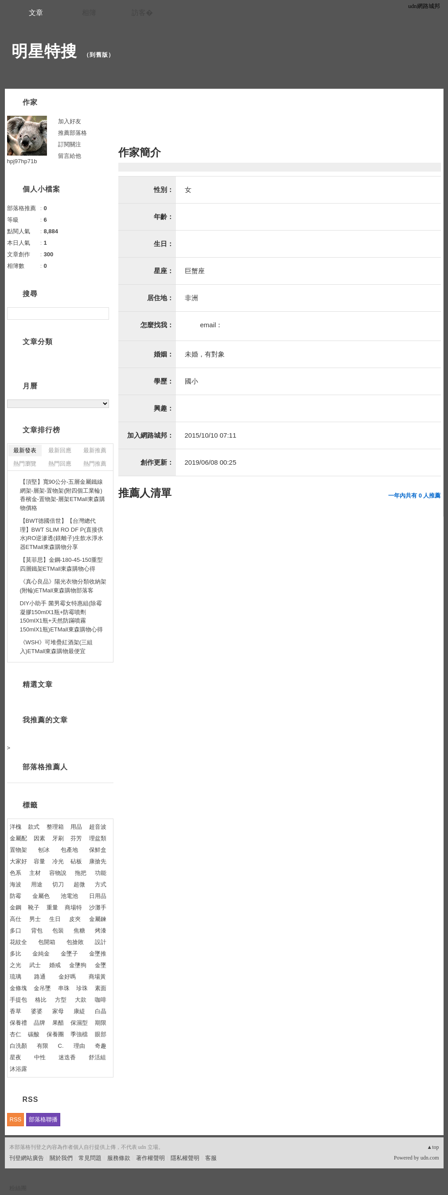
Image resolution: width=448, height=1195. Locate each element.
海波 (15, 884)
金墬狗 (77, 965)
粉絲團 (18, 1188)
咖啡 (100, 999)
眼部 (100, 1034)
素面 (100, 988)
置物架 (18, 849)
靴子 (33, 907)
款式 (33, 826)
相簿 (89, 12)
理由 (79, 1045)
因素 (39, 838)
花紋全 (18, 942)
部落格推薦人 (45, 767)
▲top (433, 1147)
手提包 (18, 999)
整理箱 (55, 826)
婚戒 (55, 965)
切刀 (58, 884)
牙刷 (58, 838)
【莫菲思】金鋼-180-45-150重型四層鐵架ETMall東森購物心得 (61, 564)
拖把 (80, 873)
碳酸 (33, 1034)
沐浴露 (18, 1069)
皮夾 (75, 919)
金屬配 (18, 838)
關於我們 (61, 1158)
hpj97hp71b (22, 161)
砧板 (76, 861)
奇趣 (100, 1045)
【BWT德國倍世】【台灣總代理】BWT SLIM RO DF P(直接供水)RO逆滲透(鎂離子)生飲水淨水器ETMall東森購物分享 (62, 533)
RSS (16, 1119)
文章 (36, 12)
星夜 (15, 1057)
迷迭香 (67, 1057)
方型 (60, 999)
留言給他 (69, 156)
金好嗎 (67, 976)
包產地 (69, 849)
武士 (35, 965)
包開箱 (46, 942)
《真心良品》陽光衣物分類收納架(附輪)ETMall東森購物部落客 (63, 586)
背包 (37, 930)
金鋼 (15, 907)
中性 (40, 1057)
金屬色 (41, 896)
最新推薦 (94, 450)
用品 (76, 826)
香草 (15, 1011)
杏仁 (15, 1034)
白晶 (100, 1011)
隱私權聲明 (185, 1158)
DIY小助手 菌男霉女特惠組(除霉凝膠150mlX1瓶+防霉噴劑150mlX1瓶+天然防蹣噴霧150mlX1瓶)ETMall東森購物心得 (61, 616)
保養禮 (18, 1022)
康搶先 (97, 861)
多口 (15, 930)
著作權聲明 (150, 1158)
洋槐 (15, 826)
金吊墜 (42, 988)
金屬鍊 (97, 919)
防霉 (15, 896)
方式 (100, 884)
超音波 (97, 826)
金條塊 (18, 988)
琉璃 (15, 976)
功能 (100, 873)
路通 (40, 976)
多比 (15, 953)
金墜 (100, 965)
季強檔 (79, 1034)
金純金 (41, 953)
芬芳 (76, 838)
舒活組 (97, 1057)
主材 (35, 873)
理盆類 (97, 838)
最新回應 (59, 450)
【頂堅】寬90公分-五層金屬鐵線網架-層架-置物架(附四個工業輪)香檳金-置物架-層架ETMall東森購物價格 (62, 494)
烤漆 (100, 930)
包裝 (58, 930)
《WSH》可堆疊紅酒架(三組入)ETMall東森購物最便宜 (56, 646)
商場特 (73, 907)
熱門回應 (59, 463)
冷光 (58, 861)
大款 (80, 999)
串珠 (64, 988)
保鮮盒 (97, 849)
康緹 (79, 1011)
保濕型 (79, 1022)
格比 (41, 999)
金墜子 (69, 953)
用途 (37, 884)
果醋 (58, 1022)
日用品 (97, 896)
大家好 (18, 861)
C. (61, 1045)
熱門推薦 (94, 463)
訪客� (142, 12)
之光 (15, 965)
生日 (55, 919)
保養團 (55, 1034)
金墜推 (97, 953)
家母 (58, 1011)
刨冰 (44, 849)
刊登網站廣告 (26, 1158)
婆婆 (37, 1011)
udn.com (430, 1158)
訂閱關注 (69, 144)
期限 (100, 1022)
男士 (35, 919)
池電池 (69, 896)
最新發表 (24, 450)
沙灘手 (97, 907)
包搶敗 (75, 942)
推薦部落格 (72, 132)
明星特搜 (44, 51)
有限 (42, 1045)
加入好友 (69, 121)
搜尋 (101, 313)
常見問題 (89, 1158)
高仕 (15, 919)
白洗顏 (18, 1045)
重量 (52, 907)
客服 (211, 1158)
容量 (39, 861)
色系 (15, 873)
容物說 (57, 873)
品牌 (39, 1022)
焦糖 (79, 930)
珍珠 (82, 988)
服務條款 (118, 1158)
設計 (100, 942)
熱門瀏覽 (24, 463)
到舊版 (99, 54)
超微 (79, 884)
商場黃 (97, 976)
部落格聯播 (43, 1119)
